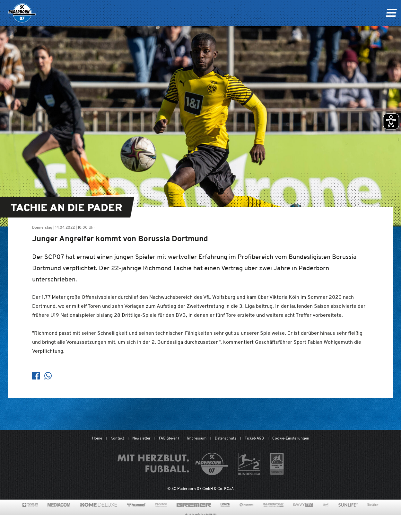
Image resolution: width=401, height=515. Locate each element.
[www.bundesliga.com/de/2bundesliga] (249, 464)
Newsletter (141, 438)
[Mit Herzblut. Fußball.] (173, 464)
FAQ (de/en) (169, 438)
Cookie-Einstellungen (290, 438)
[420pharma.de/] (30, 505)
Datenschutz (225, 438)
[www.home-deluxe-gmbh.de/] (98, 505)
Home (97, 438)
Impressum (196, 438)
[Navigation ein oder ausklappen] (391, 13)
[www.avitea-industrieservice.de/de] (161, 505)
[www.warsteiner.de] (372, 505)
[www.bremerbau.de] (194, 505)
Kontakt (117, 438)
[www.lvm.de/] (225, 505)
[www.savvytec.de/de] (303, 505)
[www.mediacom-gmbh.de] (59, 505)
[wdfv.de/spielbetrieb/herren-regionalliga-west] (277, 464)
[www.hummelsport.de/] (136, 505)
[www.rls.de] (273, 505)
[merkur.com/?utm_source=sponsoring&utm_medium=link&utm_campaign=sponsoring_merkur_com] (246, 505)
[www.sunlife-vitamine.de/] (348, 505)
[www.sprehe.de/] (326, 505)
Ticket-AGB (254, 438)
